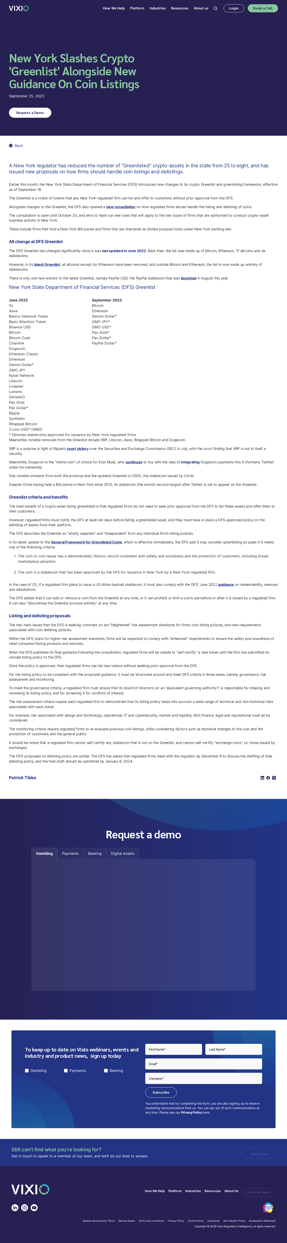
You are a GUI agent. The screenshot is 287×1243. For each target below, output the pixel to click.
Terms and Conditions (151, 1221)
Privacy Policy (191, 1112)
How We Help (155, 1191)
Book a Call (262, 8)
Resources (212, 1191)
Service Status (126, 1221)
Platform (175, 1191)
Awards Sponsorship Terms (99, 1221)
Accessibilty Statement (262, 1221)
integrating (190, 462)
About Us (231, 1191)
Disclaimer (213, 1221)
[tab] (44, 853)
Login (234, 8)
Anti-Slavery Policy (234, 1221)
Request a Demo (30, 112)
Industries (193, 1191)
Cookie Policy (196, 1221)
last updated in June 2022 (124, 251)
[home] (19, 8)
